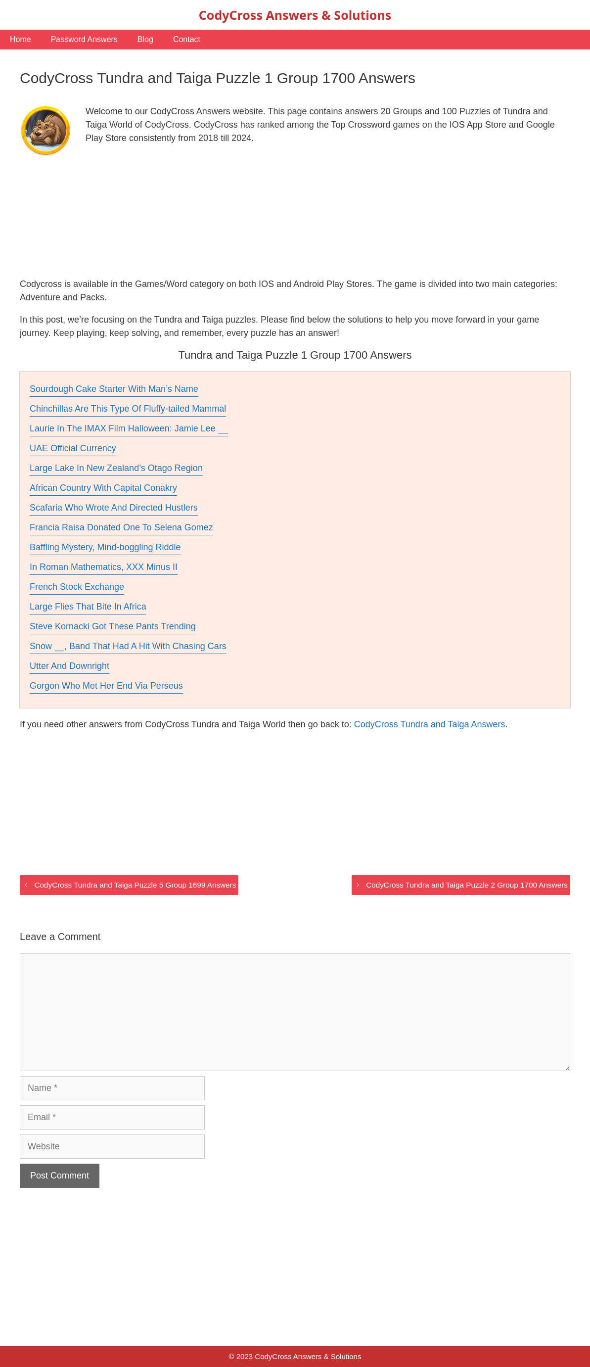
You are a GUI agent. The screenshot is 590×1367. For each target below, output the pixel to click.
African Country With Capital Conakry (103, 488)
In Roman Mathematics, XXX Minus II (104, 567)
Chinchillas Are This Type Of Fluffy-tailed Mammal (128, 409)
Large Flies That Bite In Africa (88, 607)
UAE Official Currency (73, 448)
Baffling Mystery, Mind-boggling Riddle (105, 547)
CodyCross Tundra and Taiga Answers (429, 724)
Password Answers (84, 39)
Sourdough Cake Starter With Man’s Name (114, 389)
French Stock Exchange (77, 587)
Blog (145, 39)
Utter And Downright (69, 666)
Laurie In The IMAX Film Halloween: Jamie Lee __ (129, 428)
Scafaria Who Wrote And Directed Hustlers (114, 508)
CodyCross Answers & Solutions (295, 14)
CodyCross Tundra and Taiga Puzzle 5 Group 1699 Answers (135, 885)
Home (20, 39)
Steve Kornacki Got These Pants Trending (113, 626)
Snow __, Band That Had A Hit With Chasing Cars (128, 646)
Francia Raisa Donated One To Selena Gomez (121, 527)
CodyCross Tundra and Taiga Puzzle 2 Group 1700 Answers (467, 885)
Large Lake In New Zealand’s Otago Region (116, 468)
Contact (186, 39)
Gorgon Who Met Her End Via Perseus (106, 686)
